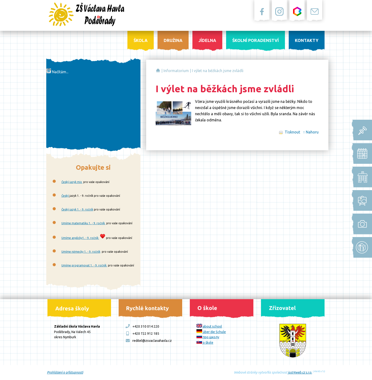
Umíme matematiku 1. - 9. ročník (83, 223)
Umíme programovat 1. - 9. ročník (84, 265)
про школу (207, 337)
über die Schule (211, 332)
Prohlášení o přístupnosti (65, 372)
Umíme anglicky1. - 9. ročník (80, 237)
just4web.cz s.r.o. (300, 372)
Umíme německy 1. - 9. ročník (80, 251)
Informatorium (176, 71)
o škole (204, 342)
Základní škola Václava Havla (158, 70)
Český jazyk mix (72, 181)
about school (209, 326)
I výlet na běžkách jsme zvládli (217, 71)
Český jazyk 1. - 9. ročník (77, 209)
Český (65, 195)
